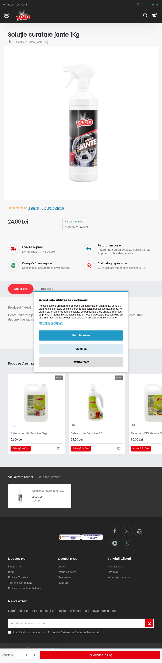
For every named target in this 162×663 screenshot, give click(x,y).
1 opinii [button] (33, 208)
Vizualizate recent (20, 477)
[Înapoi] (9, 4)
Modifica (81, 348)
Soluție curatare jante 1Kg (48, 490)
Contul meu (67, 559)
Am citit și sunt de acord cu (53, 632)
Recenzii (47, 289)
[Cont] (22, 4)
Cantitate (7, 654)
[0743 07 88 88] (147, 4)
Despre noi (17, 559)
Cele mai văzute (49, 477)
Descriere (21, 289)
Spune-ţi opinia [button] (53, 208)
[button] (100, 655)
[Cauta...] (145, 15)
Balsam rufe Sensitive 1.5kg (88, 433)
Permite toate (81, 335)
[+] (34, 655)
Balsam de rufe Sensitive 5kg (29, 433)
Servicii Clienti (119, 559)
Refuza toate (81, 361)
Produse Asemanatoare (27, 363)
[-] (18, 655)
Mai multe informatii (51, 323)
